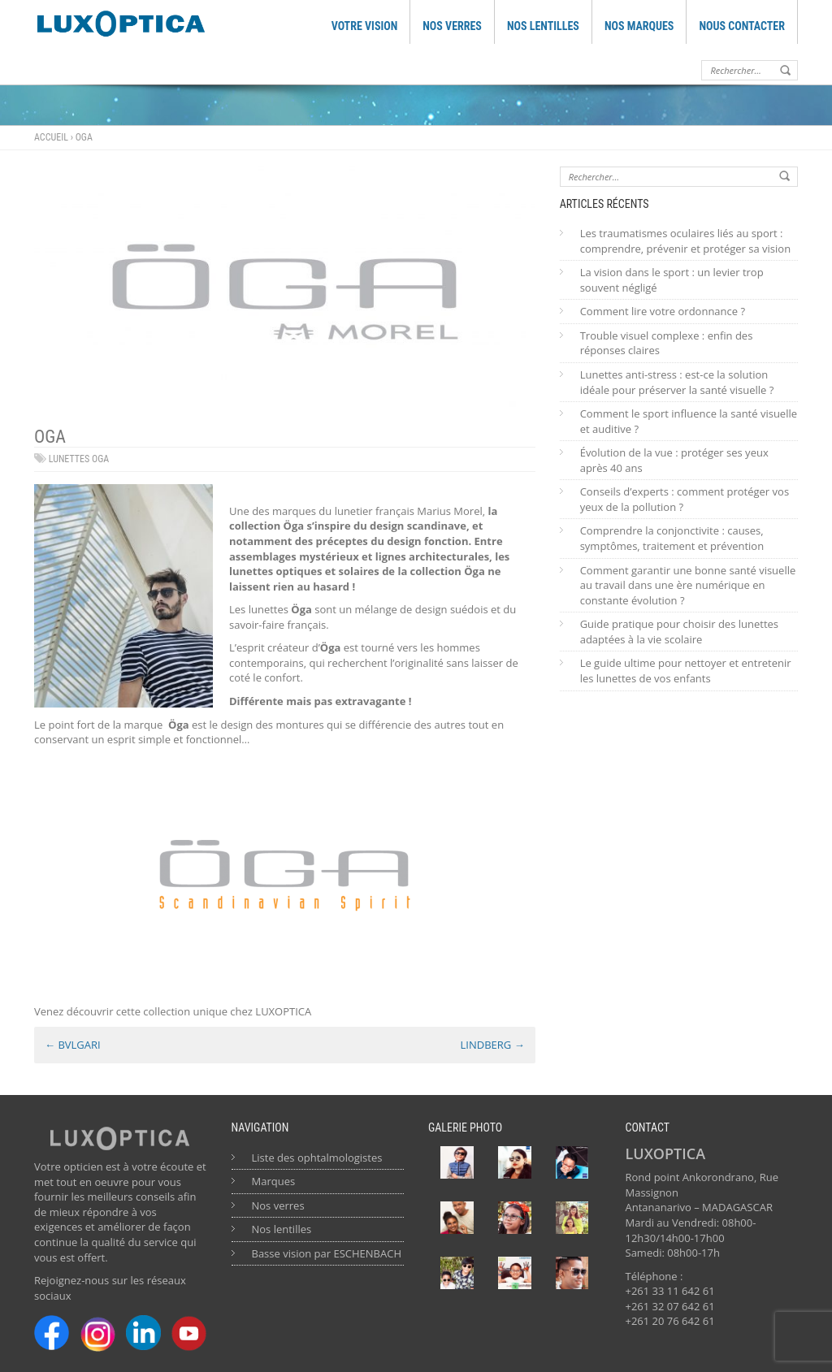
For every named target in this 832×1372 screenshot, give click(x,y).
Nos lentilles (282, 1229)
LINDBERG (493, 1044)
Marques (274, 1181)
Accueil (51, 137)
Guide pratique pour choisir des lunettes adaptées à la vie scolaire (679, 632)
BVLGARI (73, 1044)
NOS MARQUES (639, 25)
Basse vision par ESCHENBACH (327, 1253)
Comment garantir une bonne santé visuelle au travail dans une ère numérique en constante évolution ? (688, 585)
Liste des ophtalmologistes (317, 1157)
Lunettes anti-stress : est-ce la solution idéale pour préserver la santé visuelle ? (677, 382)
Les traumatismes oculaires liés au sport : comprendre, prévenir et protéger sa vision (685, 241)
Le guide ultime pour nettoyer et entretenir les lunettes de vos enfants (685, 671)
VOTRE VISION (365, 25)
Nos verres (278, 1205)
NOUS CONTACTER (742, 25)
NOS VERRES (452, 25)
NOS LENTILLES (543, 25)
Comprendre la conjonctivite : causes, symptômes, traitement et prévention (672, 538)
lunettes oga (79, 459)
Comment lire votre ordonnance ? (662, 311)
